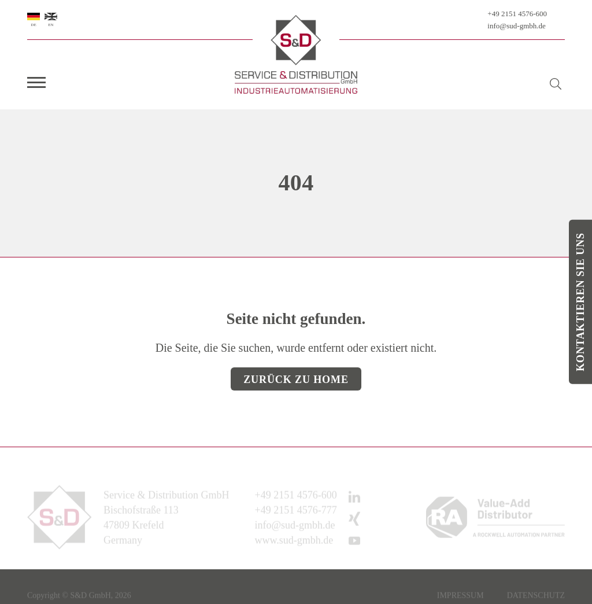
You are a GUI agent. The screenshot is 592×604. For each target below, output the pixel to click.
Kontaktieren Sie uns (580, 302)
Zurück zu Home (296, 379)
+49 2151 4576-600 (517, 13)
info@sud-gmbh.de (516, 25)
